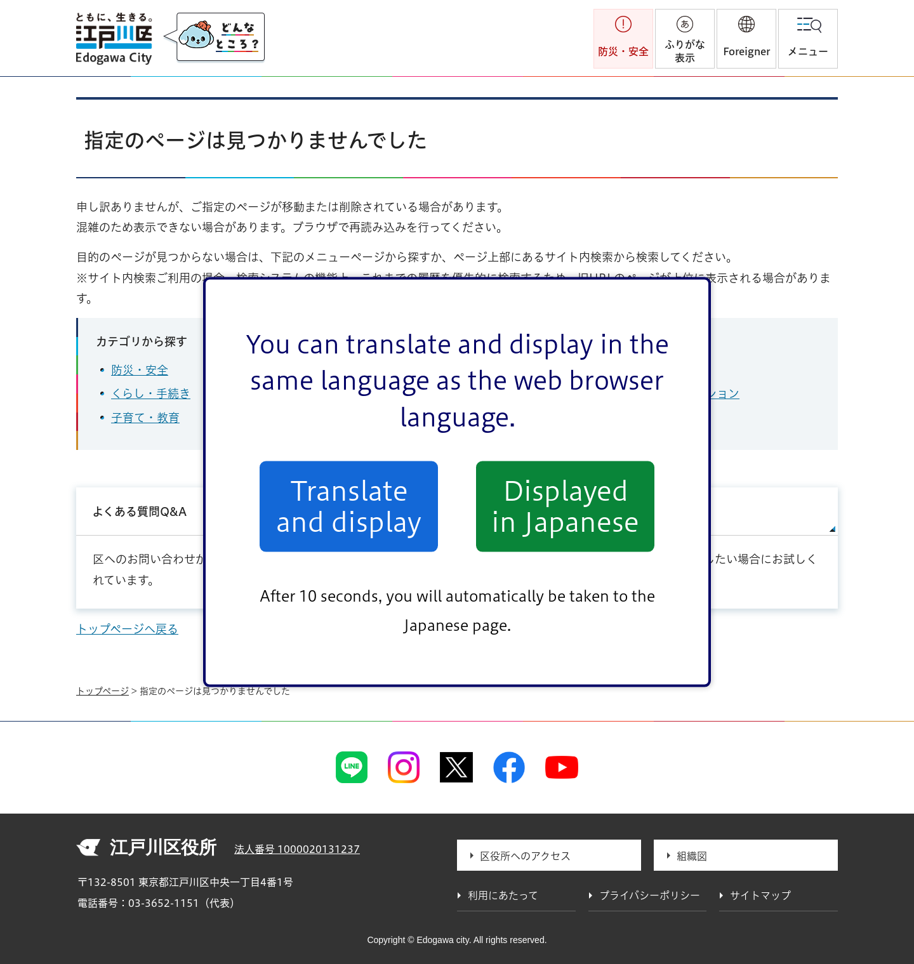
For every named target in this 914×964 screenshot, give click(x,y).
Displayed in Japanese (565, 506)
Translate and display (348, 506)
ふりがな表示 (685, 51)
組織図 (692, 856)
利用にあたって (503, 895)
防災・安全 (139, 370)
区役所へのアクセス (525, 856)
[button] (746, 39)
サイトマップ (645, 511)
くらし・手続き (150, 393)
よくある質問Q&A (139, 511)
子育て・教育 (145, 417)
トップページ (102, 691)
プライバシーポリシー (649, 895)
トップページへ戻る (127, 629)
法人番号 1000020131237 (297, 849)
